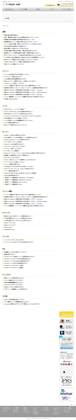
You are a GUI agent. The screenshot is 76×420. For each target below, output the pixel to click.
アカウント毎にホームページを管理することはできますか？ (20, 159)
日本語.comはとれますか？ (11, 99)
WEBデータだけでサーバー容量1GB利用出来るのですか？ (20, 62)
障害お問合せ (35, 412)
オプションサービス (16, 412)
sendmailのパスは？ (9, 229)
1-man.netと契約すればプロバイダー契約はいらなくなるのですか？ (22, 304)
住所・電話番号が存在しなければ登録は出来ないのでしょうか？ (21, 37)
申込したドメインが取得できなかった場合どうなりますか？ (20, 81)
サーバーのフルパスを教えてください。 (15, 162)
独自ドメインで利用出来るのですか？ (14, 278)
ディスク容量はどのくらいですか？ (13, 280)
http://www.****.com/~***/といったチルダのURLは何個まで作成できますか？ (25, 153)
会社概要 (55, 409)
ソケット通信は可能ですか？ (12, 171)
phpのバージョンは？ (10, 225)
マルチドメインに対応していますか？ (14, 83)
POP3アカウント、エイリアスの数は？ (14, 109)
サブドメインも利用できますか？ (13, 76)
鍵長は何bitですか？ (9, 254)
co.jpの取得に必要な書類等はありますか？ (15, 79)
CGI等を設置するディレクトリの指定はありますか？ (18, 218)
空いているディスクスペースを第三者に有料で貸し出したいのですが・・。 (24, 55)
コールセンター (36, 414)
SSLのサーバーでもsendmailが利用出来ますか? (16, 261)
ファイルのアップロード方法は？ (13, 142)
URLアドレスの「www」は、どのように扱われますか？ (19, 168)
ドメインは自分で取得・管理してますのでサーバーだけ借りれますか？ (23, 44)
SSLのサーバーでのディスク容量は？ (14, 267)
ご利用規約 (25, 410)
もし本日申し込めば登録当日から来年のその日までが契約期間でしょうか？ (24, 57)
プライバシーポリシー (57, 410)
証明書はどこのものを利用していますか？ (15, 252)
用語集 (34, 410)
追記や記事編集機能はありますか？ (13, 282)
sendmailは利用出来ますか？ (12, 175)
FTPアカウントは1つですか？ (12, 157)
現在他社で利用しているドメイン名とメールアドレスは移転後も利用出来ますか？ (26, 88)
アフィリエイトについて (58, 412)
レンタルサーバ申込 (26, 411)
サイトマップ (56, 414)
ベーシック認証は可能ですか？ (12, 164)
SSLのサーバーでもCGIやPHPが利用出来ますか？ (17, 259)
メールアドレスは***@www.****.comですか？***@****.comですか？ (23, 116)
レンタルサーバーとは (7, 409)
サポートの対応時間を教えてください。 (15, 299)
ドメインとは (5, 410)
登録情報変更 (35, 413)
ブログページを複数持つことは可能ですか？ (16, 289)
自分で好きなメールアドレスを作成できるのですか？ (18, 113)
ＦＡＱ (34, 409)
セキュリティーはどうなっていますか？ (15, 146)
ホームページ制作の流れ (68, 409)
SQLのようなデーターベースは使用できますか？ (17, 139)
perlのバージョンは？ (10, 223)
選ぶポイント (5, 411)
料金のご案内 (15, 410)
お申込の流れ (25, 409)
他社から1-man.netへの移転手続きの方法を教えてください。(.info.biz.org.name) (25, 92)
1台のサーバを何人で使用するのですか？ (15, 135)
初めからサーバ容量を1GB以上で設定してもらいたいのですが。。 (22, 59)
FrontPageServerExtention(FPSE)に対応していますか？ (19, 166)
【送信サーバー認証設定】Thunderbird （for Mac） (18, 180)
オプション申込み (26, 412)
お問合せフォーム (36, 411)
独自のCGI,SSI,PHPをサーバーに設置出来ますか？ (18, 216)
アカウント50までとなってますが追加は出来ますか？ (18, 111)
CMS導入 (65, 410)
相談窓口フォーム (57, 413)
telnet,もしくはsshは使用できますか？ (14, 144)
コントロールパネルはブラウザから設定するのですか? (18, 242)
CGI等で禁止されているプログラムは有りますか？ (17, 220)
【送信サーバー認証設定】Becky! (13, 184)
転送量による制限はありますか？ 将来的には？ (16, 155)
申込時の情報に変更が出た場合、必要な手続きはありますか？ (20, 50)
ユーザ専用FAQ (46, 410)
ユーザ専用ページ (47, 409)
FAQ (72, 1)
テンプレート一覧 (67, 412)
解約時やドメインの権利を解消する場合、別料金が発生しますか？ (22, 53)
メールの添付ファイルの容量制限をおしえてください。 (19, 120)
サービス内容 (15, 409)
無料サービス (15, 411)
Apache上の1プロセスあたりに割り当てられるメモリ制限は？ (20, 173)
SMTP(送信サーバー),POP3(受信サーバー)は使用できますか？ (20, 137)
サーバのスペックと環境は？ (12, 151)
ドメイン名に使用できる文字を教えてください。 (17, 74)
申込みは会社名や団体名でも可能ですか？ (15, 46)
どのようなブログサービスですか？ (13, 284)
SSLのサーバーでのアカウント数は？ (14, 265)
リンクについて (56, 411)
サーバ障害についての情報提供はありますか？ (16, 301)
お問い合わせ (68, 1)
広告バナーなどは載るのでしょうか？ (14, 64)
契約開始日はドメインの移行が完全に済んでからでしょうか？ (20, 42)
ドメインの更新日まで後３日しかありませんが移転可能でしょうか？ (22, 85)
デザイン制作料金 (67, 411)
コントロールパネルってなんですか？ (14, 240)
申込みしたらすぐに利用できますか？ (14, 287)
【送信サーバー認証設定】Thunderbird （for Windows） (19, 177)
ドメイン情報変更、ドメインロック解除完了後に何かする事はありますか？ (24, 96)
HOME (3, 25)
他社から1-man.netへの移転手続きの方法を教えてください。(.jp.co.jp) (23, 94)
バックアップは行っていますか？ (13, 148)
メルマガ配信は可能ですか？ (12, 122)
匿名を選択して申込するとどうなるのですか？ (16, 48)
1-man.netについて (61, 1)
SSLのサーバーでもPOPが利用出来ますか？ (16, 263)
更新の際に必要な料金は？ (11, 35)
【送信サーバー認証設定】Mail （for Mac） (16, 182)
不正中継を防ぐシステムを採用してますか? (15, 118)
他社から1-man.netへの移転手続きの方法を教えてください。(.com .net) (23, 90)
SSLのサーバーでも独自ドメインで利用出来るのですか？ (19, 256)
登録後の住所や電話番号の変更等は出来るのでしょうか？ (19, 39)
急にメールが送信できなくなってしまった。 (16, 125)
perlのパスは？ (8, 227)
